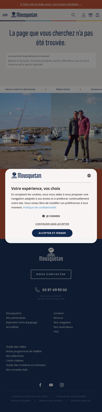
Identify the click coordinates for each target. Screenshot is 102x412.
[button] (51, 216)
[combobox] (89, 175)
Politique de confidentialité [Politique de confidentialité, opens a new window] (39, 207)
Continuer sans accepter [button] (52, 223)
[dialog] (51, 206)
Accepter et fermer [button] (52, 233)
